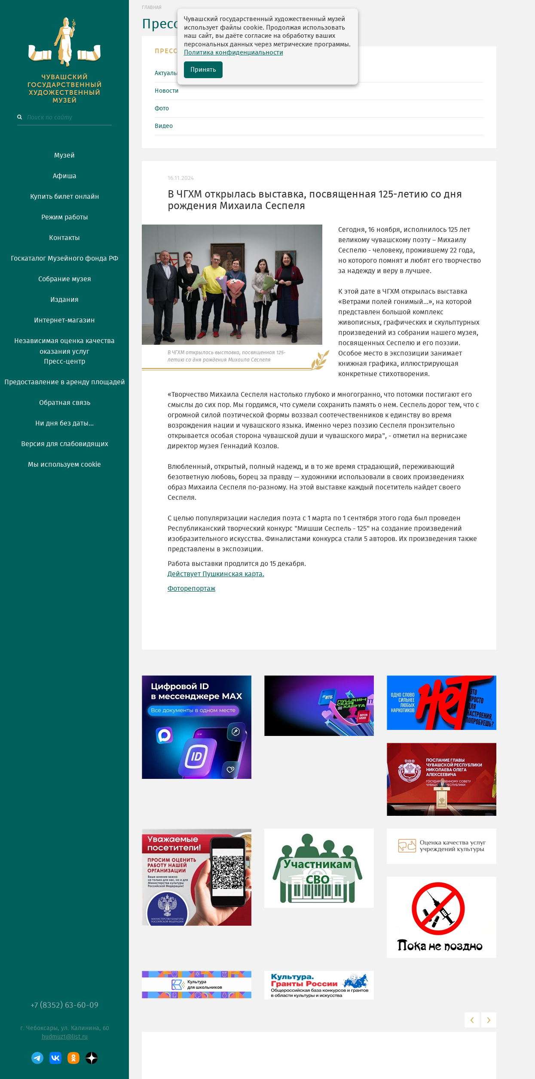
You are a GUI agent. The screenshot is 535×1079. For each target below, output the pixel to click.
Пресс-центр (64, 361)
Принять (203, 70)
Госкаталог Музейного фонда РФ (64, 258)
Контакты (64, 237)
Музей (64, 155)
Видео (164, 126)
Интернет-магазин (64, 320)
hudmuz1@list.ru (65, 1037)
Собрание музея (64, 279)
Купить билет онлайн (64, 196)
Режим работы (64, 217)
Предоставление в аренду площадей (64, 382)
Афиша (64, 176)
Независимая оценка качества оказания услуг (64, 344)
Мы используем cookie (64, 464)
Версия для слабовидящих (64, 444)
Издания (64, 299)
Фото (162, 109)
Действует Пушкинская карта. (216, 574)
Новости (167, 91)
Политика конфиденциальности (233, 52)
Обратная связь (64, 402)
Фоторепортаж (191, 588)
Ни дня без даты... (64, 423)
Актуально (169, 73)
